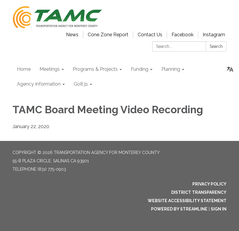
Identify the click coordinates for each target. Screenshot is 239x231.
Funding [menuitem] (139, 69)
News (72, 34)
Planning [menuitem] (170, 69)
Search (216, 46)
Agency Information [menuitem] (39, 84)
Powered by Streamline (179, 209)
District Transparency (199, 192)
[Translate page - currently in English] (230, 69)
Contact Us (150, 34)
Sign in (219, 209)
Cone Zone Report (108, 34)
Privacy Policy (209, 184)
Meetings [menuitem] (50, 69)
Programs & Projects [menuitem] (95, 69)
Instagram (214, 34)
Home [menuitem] (24, 69)
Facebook (183, 34)
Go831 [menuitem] (81, 84)
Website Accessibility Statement (187, 200)
